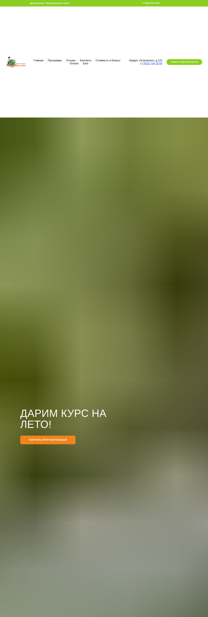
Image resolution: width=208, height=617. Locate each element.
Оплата (74, 63)
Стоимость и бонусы (108, 60)
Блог (86, 63)
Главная (38, 60)
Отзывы (71, 60)
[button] (184, 62)
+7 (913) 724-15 (149, 63)
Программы (55, 60)
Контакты (85, 60)
